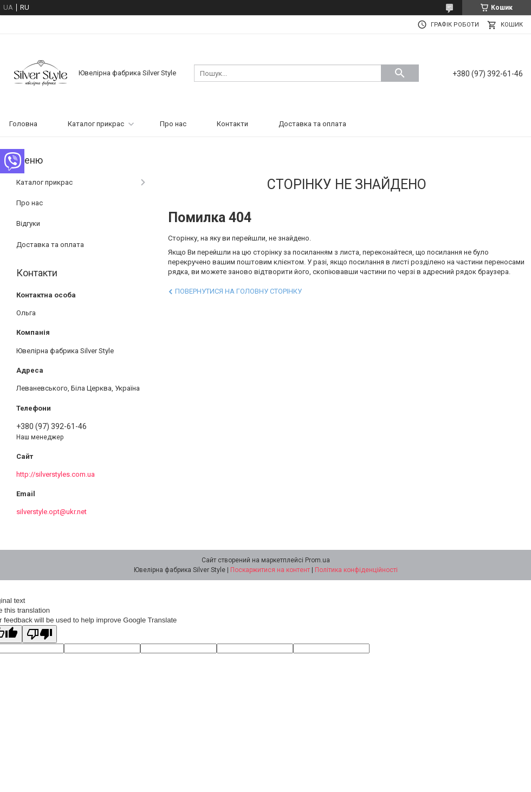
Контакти (232, 124)
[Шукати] (400, 73)
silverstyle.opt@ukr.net (51, 512)
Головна (23, 124)
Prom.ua (317, 560)
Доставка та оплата (312, 124)
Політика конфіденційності (356, 570)
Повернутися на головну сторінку (238, 291)
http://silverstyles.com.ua (55, 474)
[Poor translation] (39, 634)
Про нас (173, 124)
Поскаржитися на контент (270, 570)
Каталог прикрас (96, 124)
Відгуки (28, 223)
